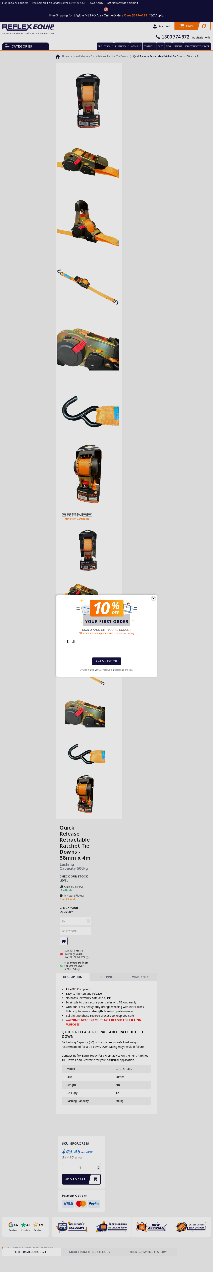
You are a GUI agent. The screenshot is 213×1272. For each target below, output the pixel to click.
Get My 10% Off (106, 661)
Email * (71, 641)
